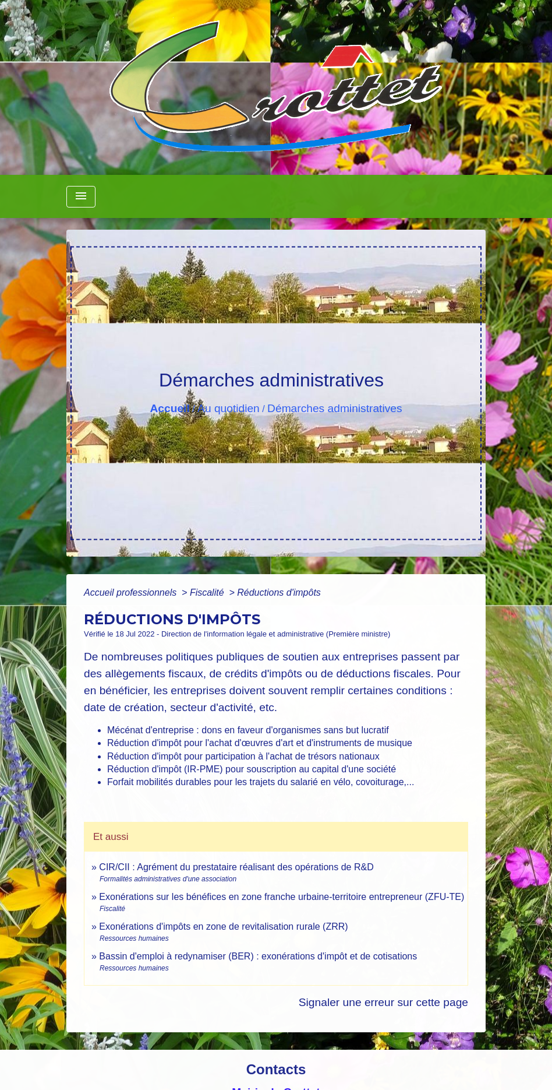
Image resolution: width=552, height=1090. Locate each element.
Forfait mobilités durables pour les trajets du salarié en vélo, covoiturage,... (260, 782)
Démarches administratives (334, 408)
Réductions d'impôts (279, 592)
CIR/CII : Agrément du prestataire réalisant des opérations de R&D (236, 867)
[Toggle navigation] (80, 197)
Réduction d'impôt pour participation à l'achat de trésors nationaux (243, 756)
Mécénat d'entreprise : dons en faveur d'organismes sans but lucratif (248, 730)
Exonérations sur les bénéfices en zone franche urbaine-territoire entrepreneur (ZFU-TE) (281, 897)
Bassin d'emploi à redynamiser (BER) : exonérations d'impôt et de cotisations (258, 956)
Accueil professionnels (131, 592)
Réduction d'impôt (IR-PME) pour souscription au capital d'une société (251, 769)
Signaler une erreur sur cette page (383, 1002)
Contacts (276, 1069)
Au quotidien (228, 408)
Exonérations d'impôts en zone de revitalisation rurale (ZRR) (223, 926)
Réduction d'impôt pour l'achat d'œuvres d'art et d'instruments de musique (259, 743)
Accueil (169, 408)
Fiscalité (208, 592)
